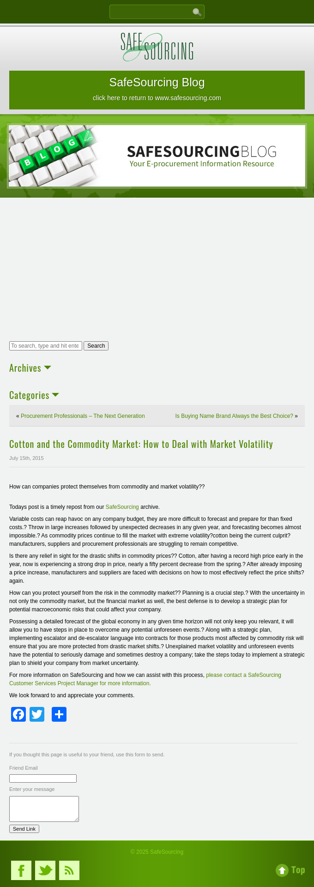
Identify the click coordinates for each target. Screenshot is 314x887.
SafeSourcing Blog (157, 89)
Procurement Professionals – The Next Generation (83, 416)
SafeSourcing (122, 507)
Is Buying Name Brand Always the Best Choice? (234, 416)
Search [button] (96, 346)
